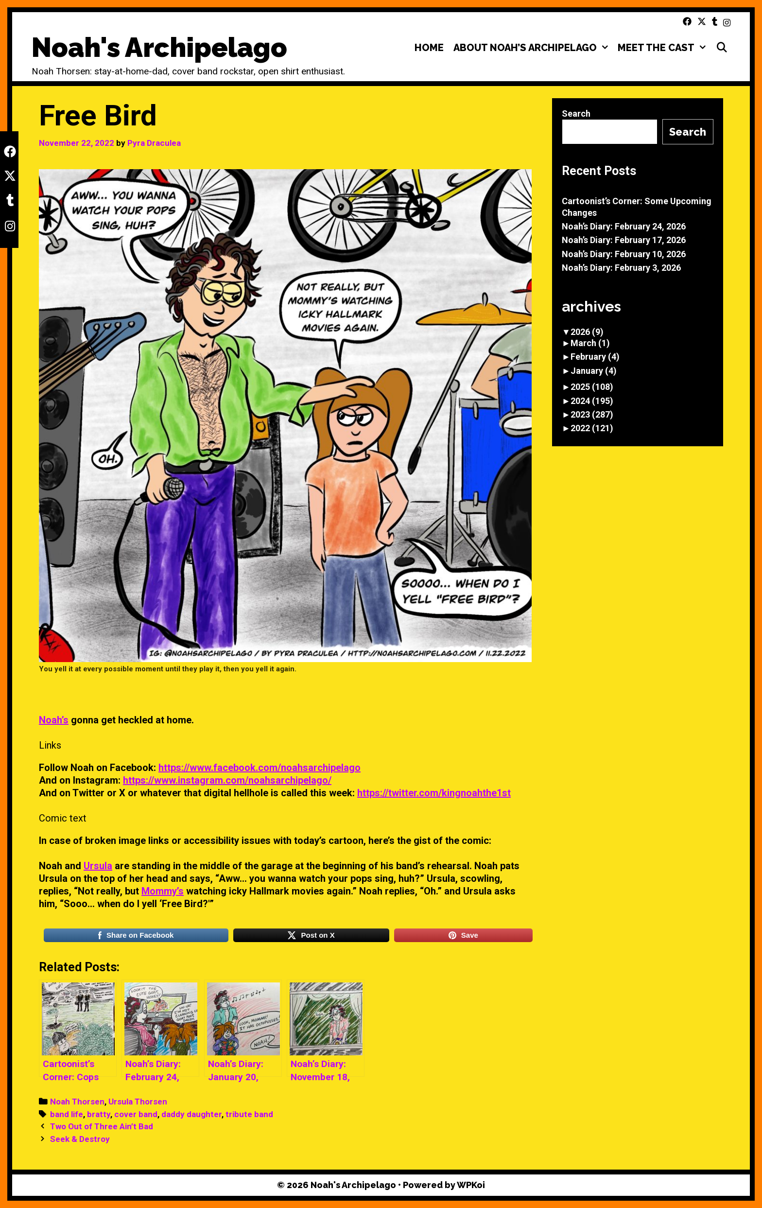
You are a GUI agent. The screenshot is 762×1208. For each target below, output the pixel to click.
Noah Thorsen (77, 1101)
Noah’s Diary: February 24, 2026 (624, 226)
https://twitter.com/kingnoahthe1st (434, 793)
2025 (592, 387)
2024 (592, 401)
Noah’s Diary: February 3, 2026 (621, 268)
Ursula (98, 866)
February (595, 356)
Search (576, 113)
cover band (135, 1114)
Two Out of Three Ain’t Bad (101, 1126)
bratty (98, 1114)
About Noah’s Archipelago (533, 48)
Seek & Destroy (80, 1139)
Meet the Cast (664, 48)
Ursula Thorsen (137, 1101)
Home (429, 47)
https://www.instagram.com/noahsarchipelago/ (227, 780)
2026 (587, 332)
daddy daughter (191, 1114)
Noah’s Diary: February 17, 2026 (624, 240)
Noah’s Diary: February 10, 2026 (624, 254)
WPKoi (471, 1185)
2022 (592, 428)
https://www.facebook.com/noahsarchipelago (259, 767)
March (590, 343)
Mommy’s (162, 891)
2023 (592, 414)
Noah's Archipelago (159, 47)
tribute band (249, 1114)
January (594, 371)
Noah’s (54, 720)
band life (66, 1114)
